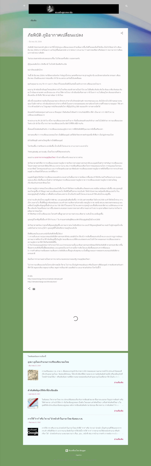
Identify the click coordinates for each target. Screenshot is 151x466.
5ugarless (79, 455)
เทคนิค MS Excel (75, 21)
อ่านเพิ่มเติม (118, 383)
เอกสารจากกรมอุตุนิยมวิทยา (45, 158)
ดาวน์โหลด (91, 21)
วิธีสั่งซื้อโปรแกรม (106, 21)
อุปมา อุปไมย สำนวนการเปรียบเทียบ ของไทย (48, 362)
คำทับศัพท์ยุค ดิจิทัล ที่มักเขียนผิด (43, 390)
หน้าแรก (41, 21)
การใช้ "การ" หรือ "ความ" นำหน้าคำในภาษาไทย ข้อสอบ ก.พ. (55, 419)
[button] (121, 34)
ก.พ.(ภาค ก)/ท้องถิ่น (56, 21)
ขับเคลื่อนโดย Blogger (75, 451)
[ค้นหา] (126, 6)
